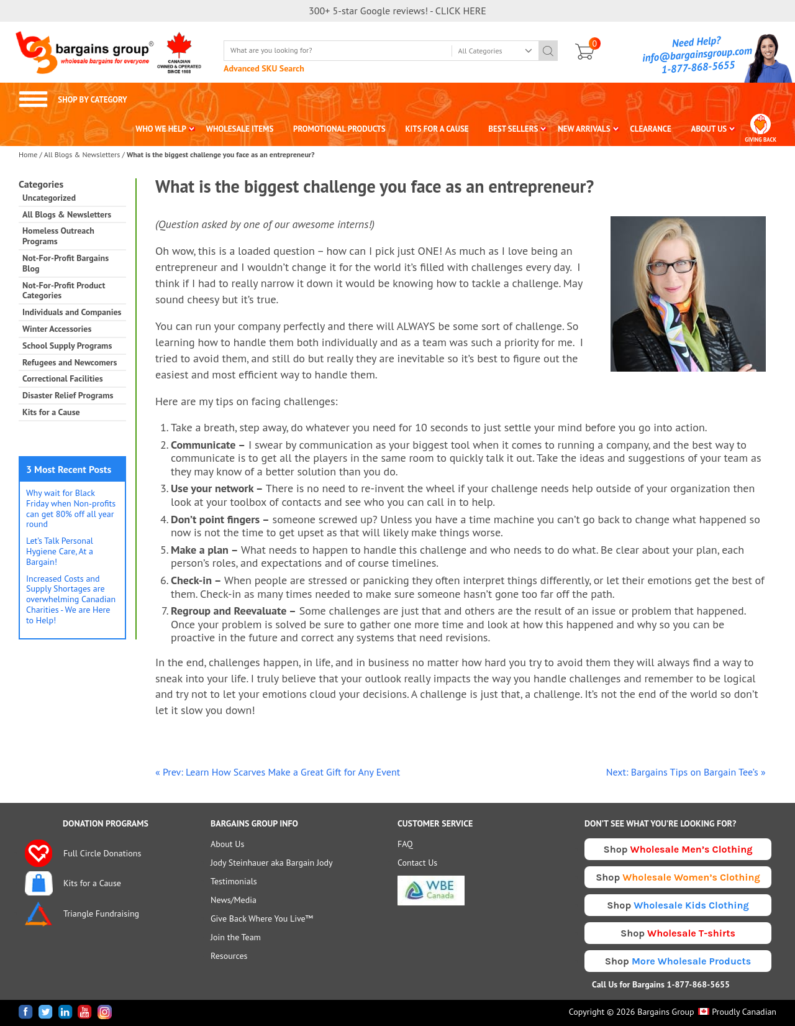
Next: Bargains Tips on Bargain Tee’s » (686, 772)
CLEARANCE (650, 129)
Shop (678, 849)
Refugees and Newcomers (69, 362)
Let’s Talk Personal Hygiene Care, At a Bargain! (59, 551)
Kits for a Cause (51, 412)
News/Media (234, 899)
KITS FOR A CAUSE (437, 129)
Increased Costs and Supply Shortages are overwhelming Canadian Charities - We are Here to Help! (71, 599)
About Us (227, 844)
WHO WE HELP (160, 129)
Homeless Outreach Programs (58, 236)
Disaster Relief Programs (67, 395)
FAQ (405, 844)
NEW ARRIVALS (584, 129)
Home (28, 154)
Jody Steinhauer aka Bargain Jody (272, 862)
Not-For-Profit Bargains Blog (65, 263)
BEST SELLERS (513, 129)
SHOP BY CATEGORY (73, 99)
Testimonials (234, 881)
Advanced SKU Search (264, 68)
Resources (229, 955)
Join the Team (236, 937)
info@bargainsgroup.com (697, 54)
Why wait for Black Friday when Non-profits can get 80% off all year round (71, 508)
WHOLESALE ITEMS (240, 129)
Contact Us (417, 862)
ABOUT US (709, 129)
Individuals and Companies (71, 312)
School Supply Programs (67, 346)
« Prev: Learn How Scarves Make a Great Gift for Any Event (277, 772)
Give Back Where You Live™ (262, 918)
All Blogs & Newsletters (82, 154)
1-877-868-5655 (698, 67)
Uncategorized (49, 198)
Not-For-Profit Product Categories (63, 290)
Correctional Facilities (62, 378)
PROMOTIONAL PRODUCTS (339, 129)
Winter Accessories (56, 329)
